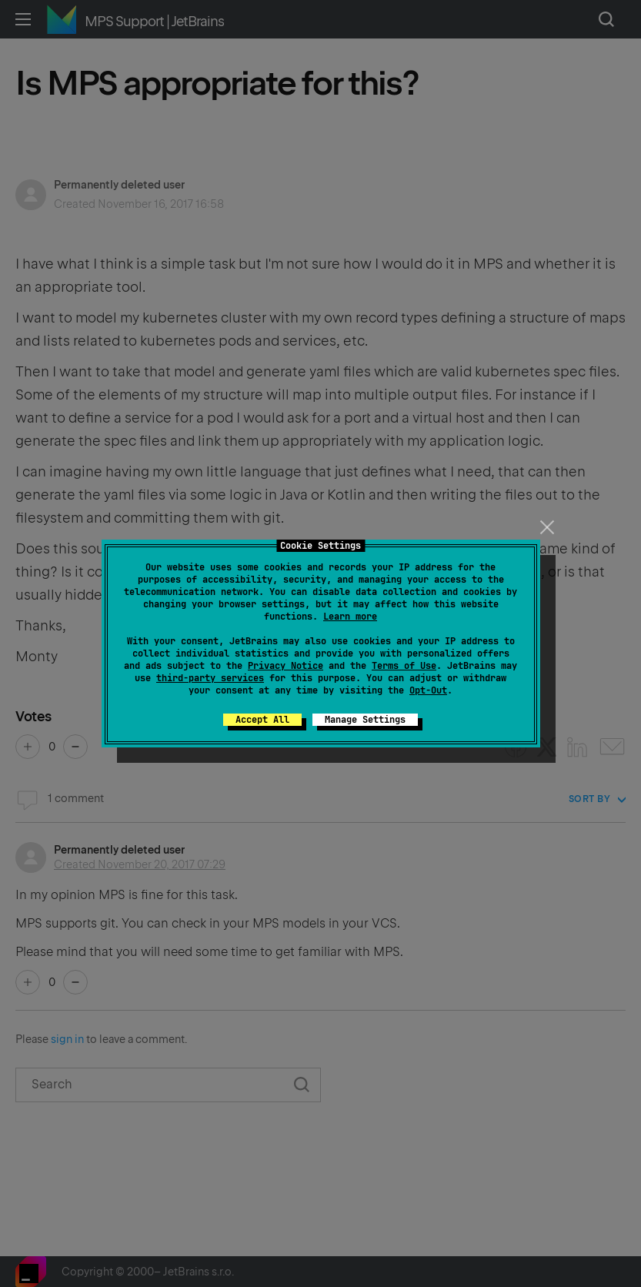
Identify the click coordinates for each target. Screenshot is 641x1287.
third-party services (210, 678)
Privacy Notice (285, 666)
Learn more (350, 616)
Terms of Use (404, 666)
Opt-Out (428, 690)
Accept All (262, 720)
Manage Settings (365, 720)
